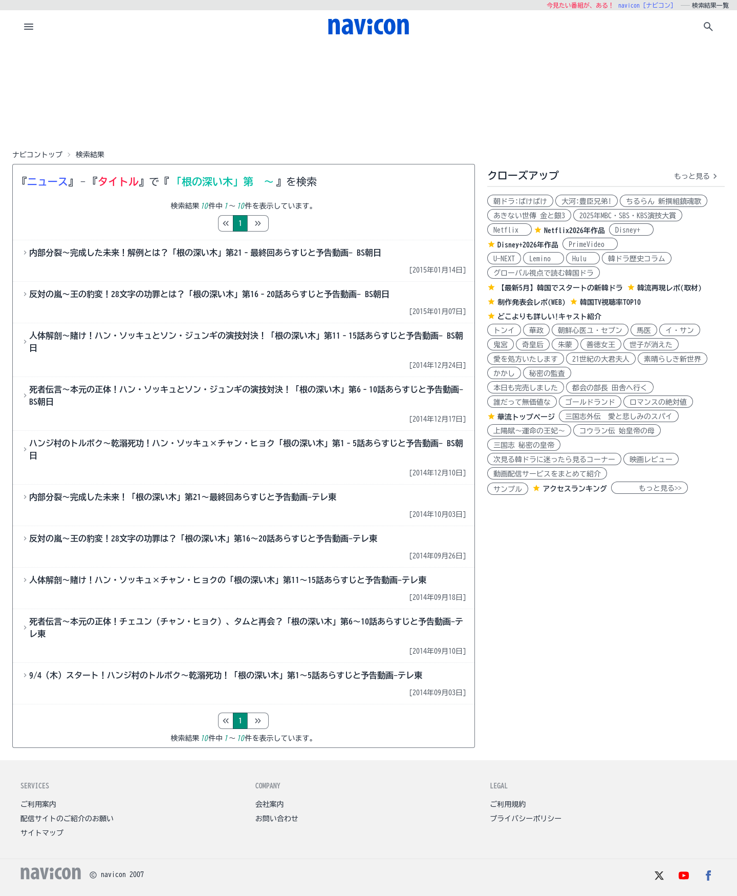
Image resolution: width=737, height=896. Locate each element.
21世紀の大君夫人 (601, 359)
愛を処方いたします (525, 359)
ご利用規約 (508, 804)
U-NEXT (504, 258)
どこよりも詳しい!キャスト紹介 (549, 316)
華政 (536, 330)
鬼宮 (500, 344)
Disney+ (631, 230)
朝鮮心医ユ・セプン (590, 330)
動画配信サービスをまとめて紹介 (547, 473)
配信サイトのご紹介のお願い (67, 818)
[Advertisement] (368, 94)
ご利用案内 (38, 804)
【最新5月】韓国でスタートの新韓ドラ (560, 287)
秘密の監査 (547, 373)
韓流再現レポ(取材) (669, 287)
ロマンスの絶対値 (658, 402)
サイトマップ (41, 833)
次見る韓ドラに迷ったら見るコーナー (554, 459)
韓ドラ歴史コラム (636, 258)
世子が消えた (651, 344)
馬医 (644, 330)
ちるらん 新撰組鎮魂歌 (663, 201)
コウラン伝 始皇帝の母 (617, 430)
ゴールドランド (590, 402)
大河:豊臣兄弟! (586, 201)
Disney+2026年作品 (527, 244)
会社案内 (269, 804)
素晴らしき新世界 (672, 359)
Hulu (583, 258)
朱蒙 (565, 344)
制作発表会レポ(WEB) (531, 302)
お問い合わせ (276, 818)
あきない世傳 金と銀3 (529, 215)
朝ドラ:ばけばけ (520, 201)
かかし (504, 373)
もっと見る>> (649, 488)
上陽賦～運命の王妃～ (529, 430)
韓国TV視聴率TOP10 (610, 302)
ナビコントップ (37, 154)
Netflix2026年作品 (574, 230)
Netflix (509, 230)
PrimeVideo (590, 244)
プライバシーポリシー (525, 818)
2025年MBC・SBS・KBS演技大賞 (627, 215)
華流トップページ (526, 417)
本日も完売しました (525, 387)
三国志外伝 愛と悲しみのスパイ (619, 416)
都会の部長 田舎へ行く (609, 387)
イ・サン (679, 330)
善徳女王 (601, 344)
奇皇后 (533, 344)
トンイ (504, 330)
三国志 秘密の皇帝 (523, 445)
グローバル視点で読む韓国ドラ (543, 273)
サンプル (507, 489)
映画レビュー (651, 459)
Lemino (543, 258)
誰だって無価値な (522, 402)
